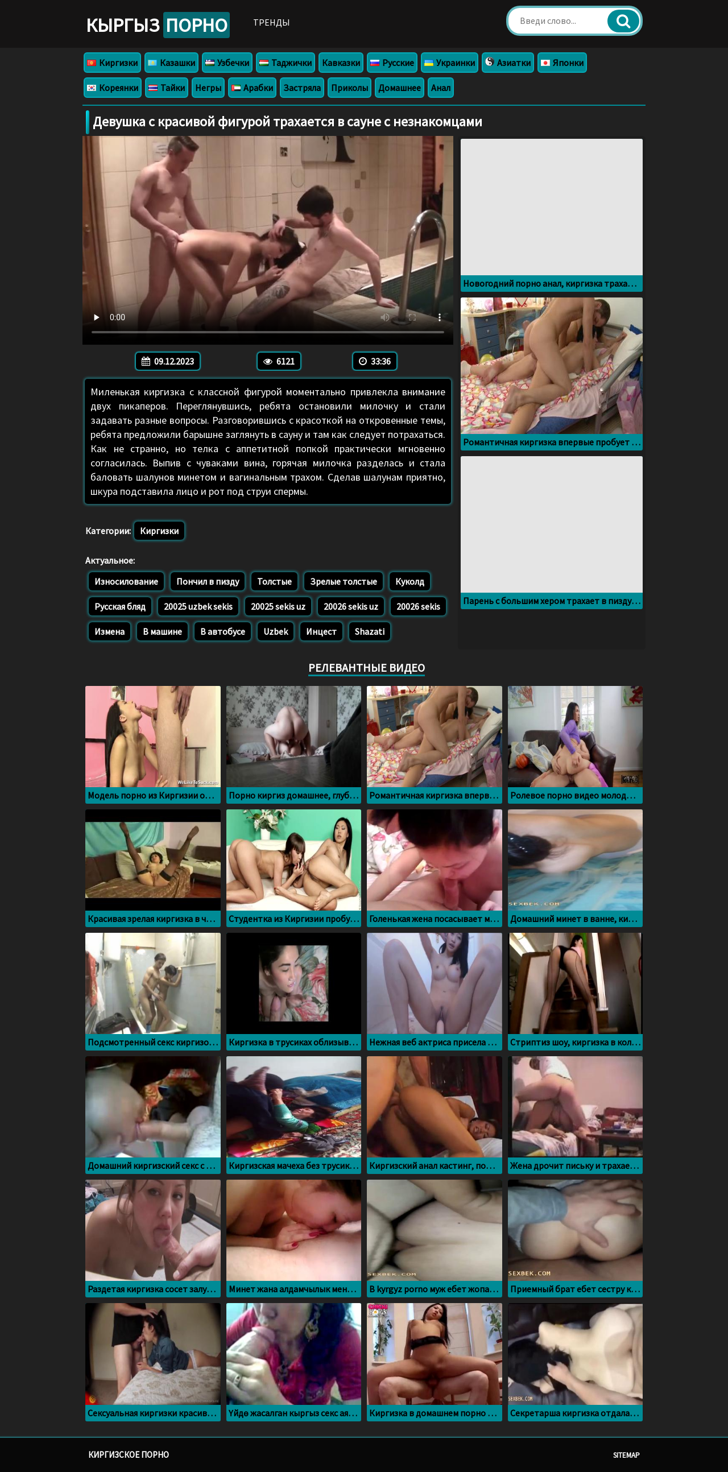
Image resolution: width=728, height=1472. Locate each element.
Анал (440, 87)
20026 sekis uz (351, 606)
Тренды (271, 22)
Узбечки (227, 62)
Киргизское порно (128, 1454)
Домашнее (399, 87)
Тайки (166, 87)
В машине (162, 631)
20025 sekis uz (278, 606)
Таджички (285, 62)
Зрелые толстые (343, 581)
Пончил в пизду (207, 581)
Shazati (369, 631)
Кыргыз (158, 25)
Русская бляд (120, 606)
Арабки (252, 87)
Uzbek (275, 631)
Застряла (302, 87)
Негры (208, 87)
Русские (392, 62)
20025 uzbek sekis (198, 606)
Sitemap (626, 1455)
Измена (109, 631)
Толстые (274, 581)
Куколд (409, 581)
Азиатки (508, 62)
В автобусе (222, 631)
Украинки (449, 62)
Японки (562, 62)
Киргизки (112, 62)
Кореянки (112, 87)
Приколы (349, 87)
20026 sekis (418, 606)
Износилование (126, 581)
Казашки (171, 62)
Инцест (321, 631)
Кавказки (341, 62)
